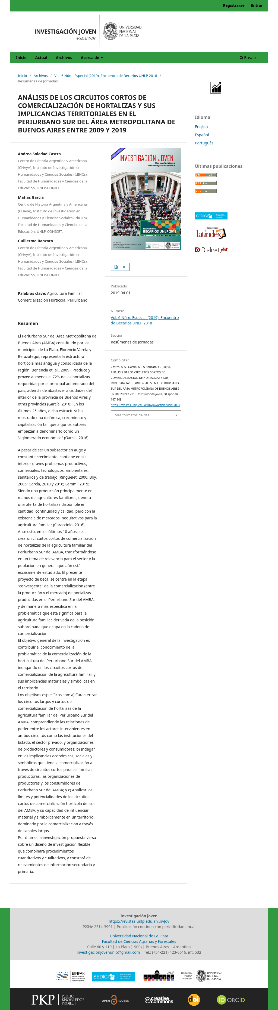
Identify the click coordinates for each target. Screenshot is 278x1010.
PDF (122, 266)
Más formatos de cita (132, 415)
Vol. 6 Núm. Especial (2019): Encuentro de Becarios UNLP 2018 (105, 75)
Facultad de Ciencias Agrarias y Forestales (139, 941)
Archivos (64, 57)
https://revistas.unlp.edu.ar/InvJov (139, 921)
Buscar (248, 57)
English (201, 126)
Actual (41, 57)
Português (204, 142)
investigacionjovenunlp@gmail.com (108, 952)
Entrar (257, 5)
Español (202, 134)
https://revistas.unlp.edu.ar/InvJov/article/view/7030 (145, 405)
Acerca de (90, 57)
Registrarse (234, 5)
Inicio (21, 57)
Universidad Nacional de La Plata (139, 935)
